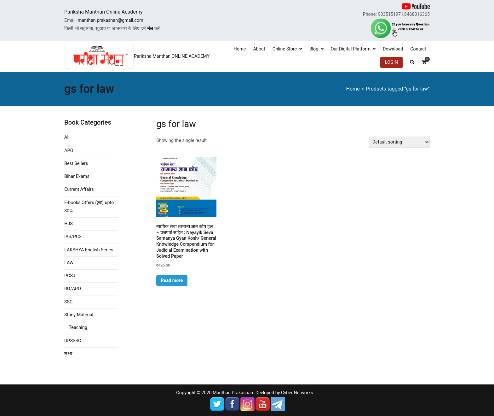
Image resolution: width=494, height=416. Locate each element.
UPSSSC (72, 340)
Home (240, 49)
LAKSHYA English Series (88, 250)
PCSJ (69, 275)
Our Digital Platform (350, 49)
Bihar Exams (76, 176)
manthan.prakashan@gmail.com (110, 20)
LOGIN (391, 62)
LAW (69, 263)
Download (393, 49)
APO (68, 150)
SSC (68, 302)
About (259, 49)
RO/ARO (72, 288)
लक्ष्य (68, 353)
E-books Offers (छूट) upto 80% (89, 207)
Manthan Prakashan (233, 392)
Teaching (78, 327)
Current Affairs (79, 189)
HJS (68, 223)
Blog (314, 49)
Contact (418, 49)
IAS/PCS (73, 236)
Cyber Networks (297, 392)
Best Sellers (76, 163)
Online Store (285, 49)
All (66, 137)
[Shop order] (399, 142)
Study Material (78, 315)
